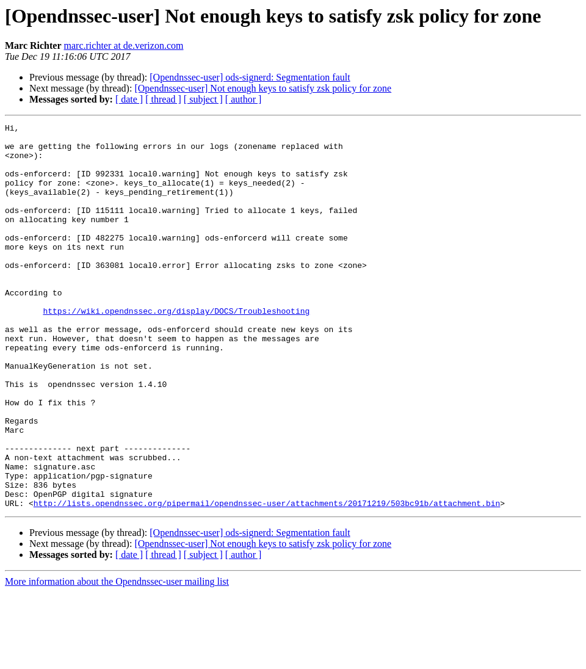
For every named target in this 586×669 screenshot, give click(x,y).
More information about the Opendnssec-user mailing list (117, 658)
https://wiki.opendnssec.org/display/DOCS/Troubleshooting (176, 349)
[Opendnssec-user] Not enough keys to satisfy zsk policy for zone (262, 88)
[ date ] (129, 99)
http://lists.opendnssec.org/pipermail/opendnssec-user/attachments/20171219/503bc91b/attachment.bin (267, 579)
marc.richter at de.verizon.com (124, 45)
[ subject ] (203, 99)
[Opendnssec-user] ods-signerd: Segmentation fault (250, 77)
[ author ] (243, 99)
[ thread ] (163, 99)
